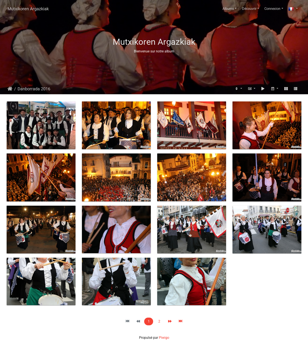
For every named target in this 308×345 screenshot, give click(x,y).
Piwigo (164, 338)
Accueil (9, 89)
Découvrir (249, 9)
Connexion (272, 9)
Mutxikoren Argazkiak (28, 8)
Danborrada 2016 (34, 88)
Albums (228, 9)
